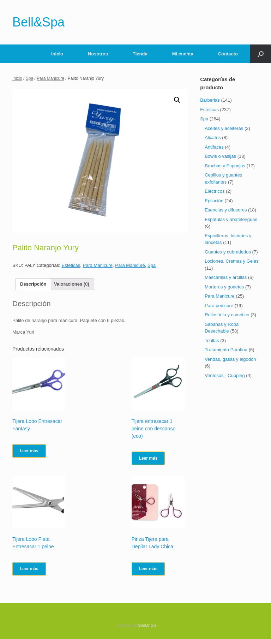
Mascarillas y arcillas (226, 277)
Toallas (212, 340)
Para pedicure (219, 305)
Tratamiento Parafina (226, 349)
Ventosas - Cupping (225, 375)
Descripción (33, 284)
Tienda (140, 53)
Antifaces (214, 147)
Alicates (213, 137)
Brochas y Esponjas (225, 165)
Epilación (214, 200)
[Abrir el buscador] (260, 53)
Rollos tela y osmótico (227, 314)
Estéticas (71, 265)
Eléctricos (214, 191)
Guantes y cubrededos (228, 252)
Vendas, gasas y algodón (230, 359)
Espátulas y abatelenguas (231, 219)
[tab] (33, 284)
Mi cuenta (182, 53)
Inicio (57, 53)
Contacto (228, 53)
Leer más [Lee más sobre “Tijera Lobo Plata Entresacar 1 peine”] (29, 568)
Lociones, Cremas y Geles (231, 261)
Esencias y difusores (226, 210)
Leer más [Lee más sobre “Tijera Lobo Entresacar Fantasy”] (29, 450)
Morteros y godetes (224, 286)
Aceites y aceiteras (224, 128)
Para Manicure (50, 78)
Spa (29, 78)
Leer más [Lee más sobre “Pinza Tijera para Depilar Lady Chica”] (148, 568)
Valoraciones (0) (71, 284)
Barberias (210, 100)
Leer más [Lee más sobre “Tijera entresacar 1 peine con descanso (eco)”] (148, 458)
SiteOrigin (147, 625)
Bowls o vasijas (220, 156)
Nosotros (98, 53)
